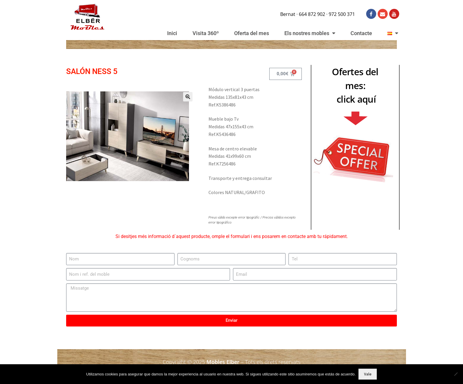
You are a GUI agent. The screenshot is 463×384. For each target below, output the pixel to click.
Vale (367, 374)
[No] (456, 374)
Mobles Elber (222, 361)
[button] (188, 96)
